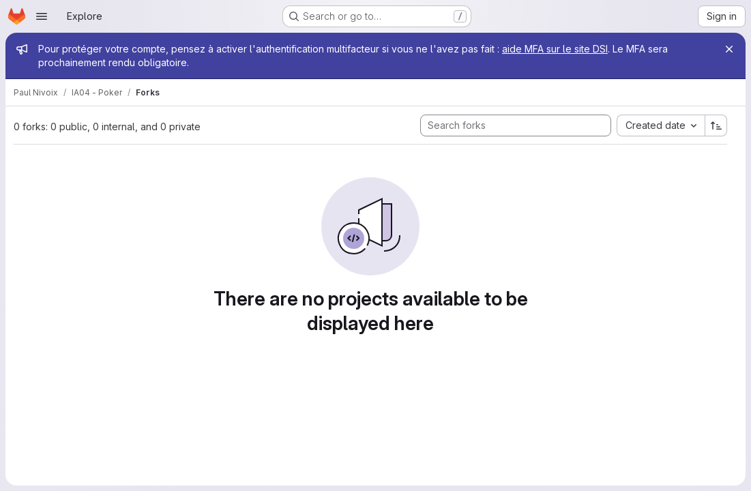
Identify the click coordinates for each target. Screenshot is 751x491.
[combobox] (661, 125)
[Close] (729, 49)
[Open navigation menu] (42, 16)
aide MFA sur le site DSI (555, 49)
